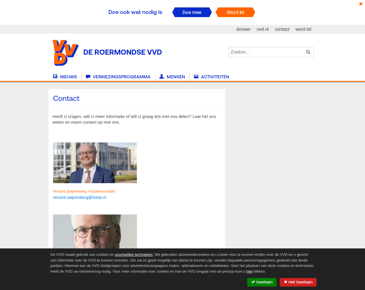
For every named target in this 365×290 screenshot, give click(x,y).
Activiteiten (211, 76)
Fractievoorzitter (101, 191)
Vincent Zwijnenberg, (71, 191)
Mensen (172, 76)
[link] (79, 197)
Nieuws (65, 76)
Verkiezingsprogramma (118, 76)
